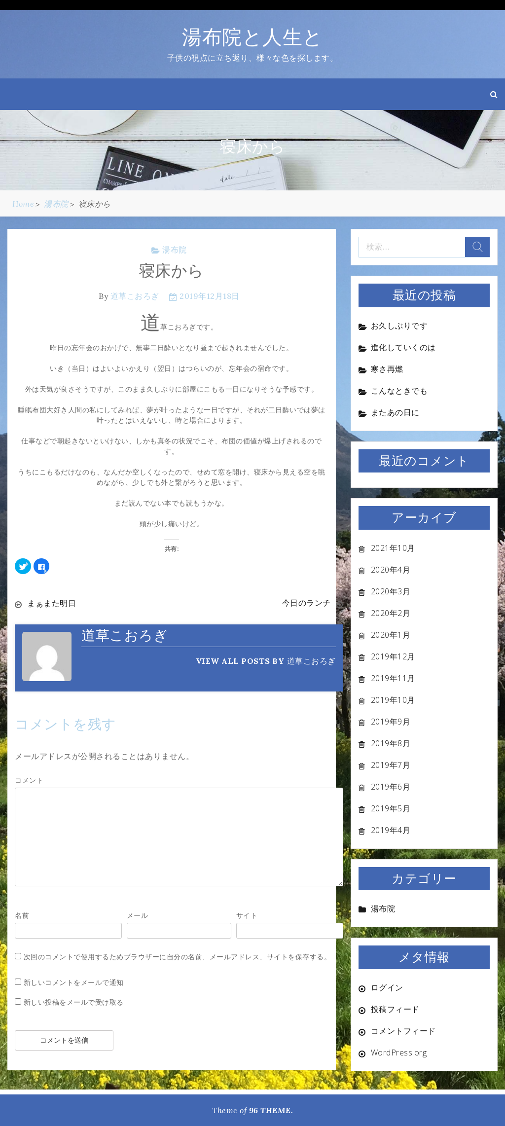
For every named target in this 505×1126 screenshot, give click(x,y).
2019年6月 (391, 786)
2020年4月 (391, 569)
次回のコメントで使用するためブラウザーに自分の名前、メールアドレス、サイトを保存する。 (177, 956)
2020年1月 (391, 634)
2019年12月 (393, 656)
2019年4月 (391, 830)
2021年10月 (393, 548)
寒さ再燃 (387, 368)
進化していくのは (403, 347)
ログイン (387, 987)
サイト (247, 914)
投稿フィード (395, 1009)
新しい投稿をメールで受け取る (74, 1001)
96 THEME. (271, 1110)
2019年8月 (391, 743)
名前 (22, 914)
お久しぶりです (399, 325)
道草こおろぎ (134, 296)
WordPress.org (399, 1052)
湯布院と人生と (252, 36)
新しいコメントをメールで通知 (74, 981)
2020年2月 (391, 613)
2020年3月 (391, 591)
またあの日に (395, 412)
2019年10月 (393, 699)
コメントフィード (403, 1030)
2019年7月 (391, 765)
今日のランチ (306, 603)
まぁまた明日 (51, 603)
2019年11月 (393, 678)
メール (137, 914)
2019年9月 (391, 721)
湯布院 (174, 249)
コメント (29, 779)
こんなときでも (399, 390)
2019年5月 (391, 808)
